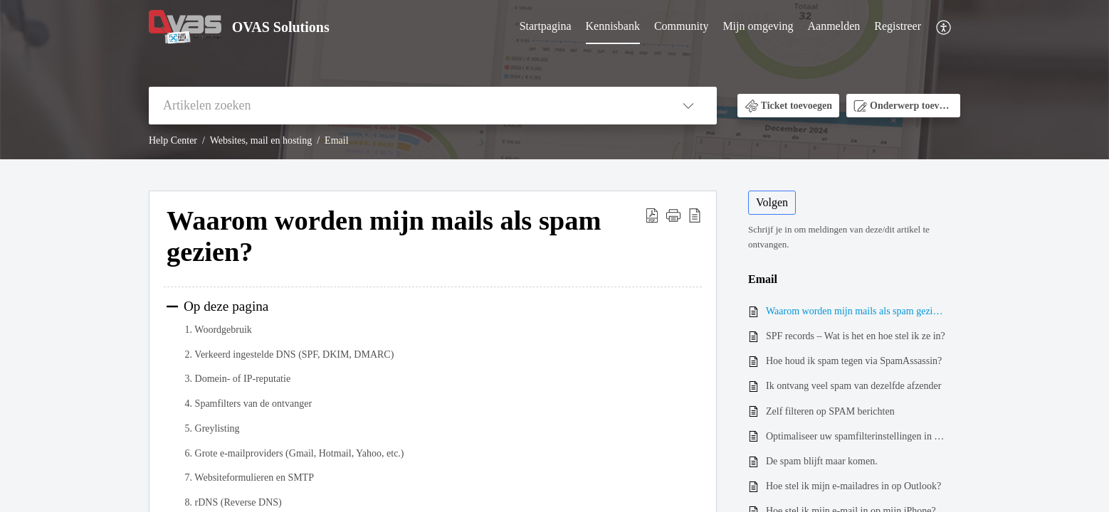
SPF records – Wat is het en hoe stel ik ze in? (855, 336)
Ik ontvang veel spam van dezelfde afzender (853, 385)
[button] (944, 27)
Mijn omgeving (757, 26)
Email (336, 140)
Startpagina (546, 26)
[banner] (554, 79)
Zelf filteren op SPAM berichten (830, 411)
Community (681, 26)
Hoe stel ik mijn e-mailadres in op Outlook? (853, 486)
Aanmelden (834, 26)
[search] (404, 105)
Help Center (173, 140)
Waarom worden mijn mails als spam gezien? (856, 311)
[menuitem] (546, 27)
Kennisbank (613, 26)
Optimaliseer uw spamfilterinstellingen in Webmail (856, 436)
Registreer (897, 26)
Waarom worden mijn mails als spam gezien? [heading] (384, 236)
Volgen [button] (772, 202)
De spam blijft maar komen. (822, 461)
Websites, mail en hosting (261, 140)
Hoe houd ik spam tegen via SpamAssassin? (854, 361)
